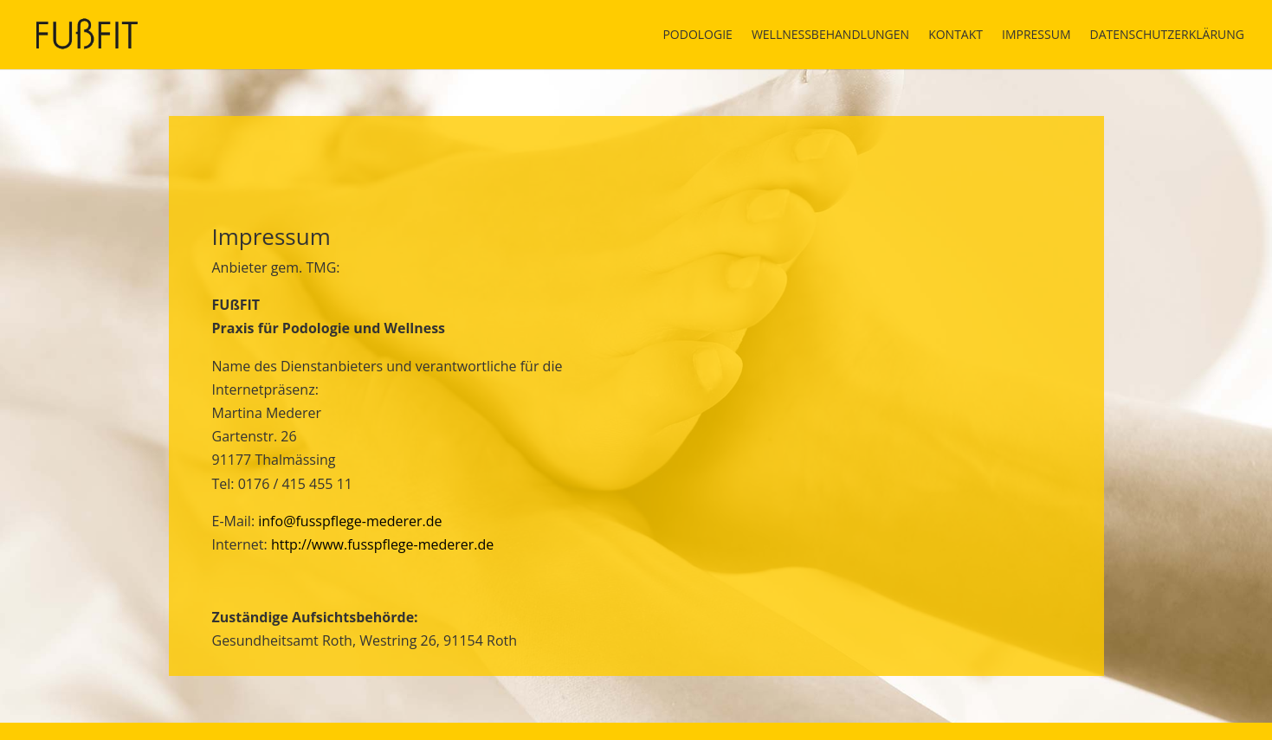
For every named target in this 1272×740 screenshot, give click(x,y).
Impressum (1036, 35)
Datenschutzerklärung (1166, 35)
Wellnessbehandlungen (830, 35)
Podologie (697, 35)
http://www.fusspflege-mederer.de (382, 544)
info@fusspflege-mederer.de (350, 521)
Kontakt (955, 35)
